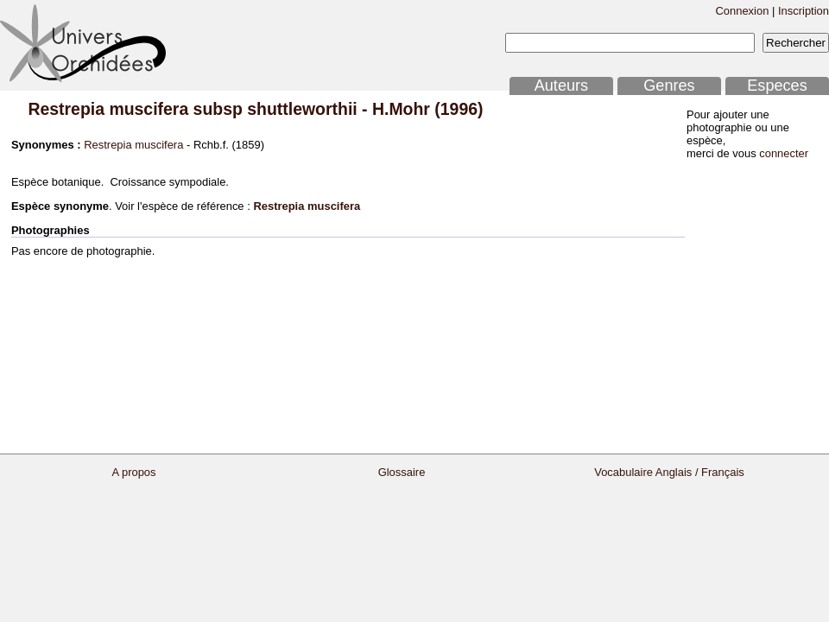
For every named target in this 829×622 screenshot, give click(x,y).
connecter (783, 153)
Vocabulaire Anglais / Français (669, 472)
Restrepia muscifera (133, 144)
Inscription (803, 10)
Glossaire (402, 472)
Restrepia (66, 108)
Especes (777, 85)
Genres (668, 85)
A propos (133, 472)
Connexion (742, 10)
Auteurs (561, 85)
